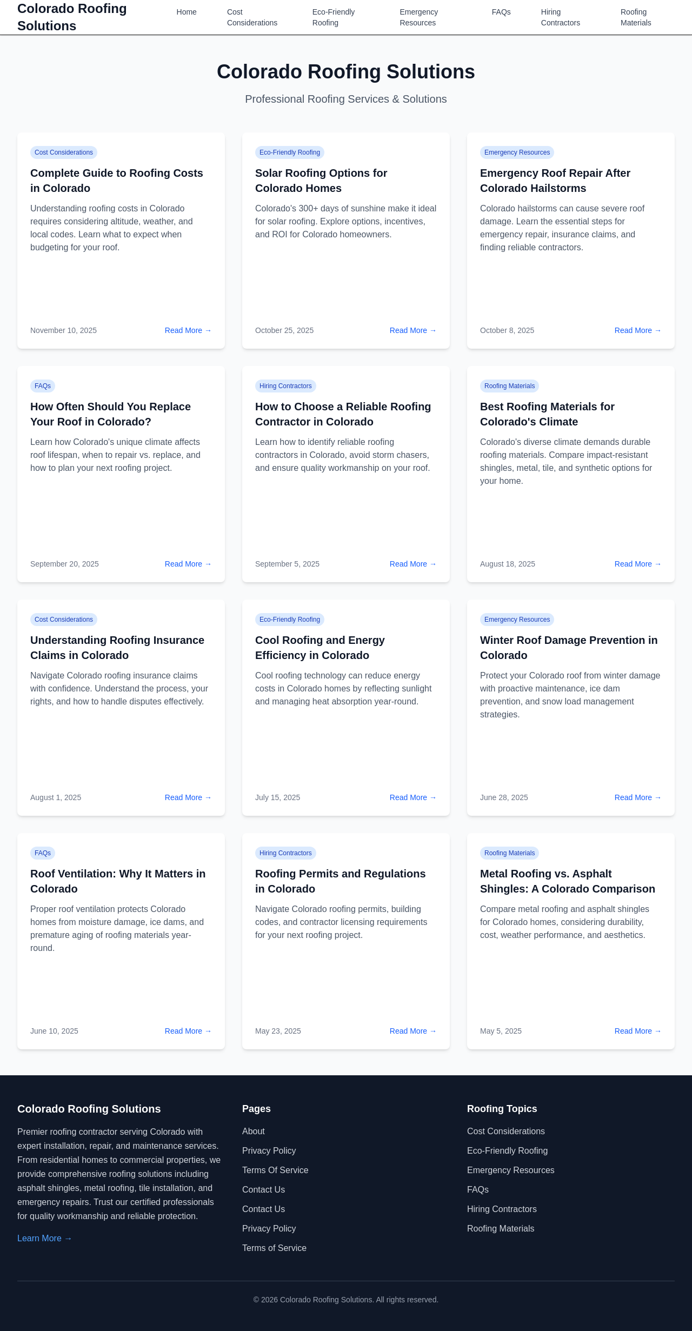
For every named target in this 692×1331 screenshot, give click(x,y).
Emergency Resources (419, 17)
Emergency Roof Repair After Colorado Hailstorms (555, 180)
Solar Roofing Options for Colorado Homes (321, 180)
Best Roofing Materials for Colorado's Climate (547, 414)
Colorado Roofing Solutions (72, 17)
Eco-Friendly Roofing (333, 17)
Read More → (188, 330)
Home (187, 12)
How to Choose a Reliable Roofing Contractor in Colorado (343, 414)
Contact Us (263, 1189)
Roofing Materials (636, 17)
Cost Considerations (252, 17)
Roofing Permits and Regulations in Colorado (340, 881)
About (253, 1131)
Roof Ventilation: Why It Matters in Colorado (117, 881)
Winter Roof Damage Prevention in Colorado (569, 647)
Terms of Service (275, 1170)
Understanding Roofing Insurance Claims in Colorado (117, 647)
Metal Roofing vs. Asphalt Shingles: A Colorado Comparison (567, 881)
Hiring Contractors (560, 17)
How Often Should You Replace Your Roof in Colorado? (110, 414)
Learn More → (44, 1238)
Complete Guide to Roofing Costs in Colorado (116, 180)
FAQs (501, 12)
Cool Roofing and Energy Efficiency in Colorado (320, 647)
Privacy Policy (269, 1150)
